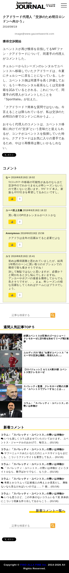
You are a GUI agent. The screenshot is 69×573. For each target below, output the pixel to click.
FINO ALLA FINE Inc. (33, 564)
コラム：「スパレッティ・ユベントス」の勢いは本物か (46, 404)
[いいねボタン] (12, 199)
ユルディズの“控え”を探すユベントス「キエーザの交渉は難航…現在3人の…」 (46, 354)
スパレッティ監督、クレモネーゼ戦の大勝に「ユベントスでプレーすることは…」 (46, 388)
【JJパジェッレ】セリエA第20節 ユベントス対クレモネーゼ (45, 371)
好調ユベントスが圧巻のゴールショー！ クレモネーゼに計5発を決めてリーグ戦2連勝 (46, 339)
